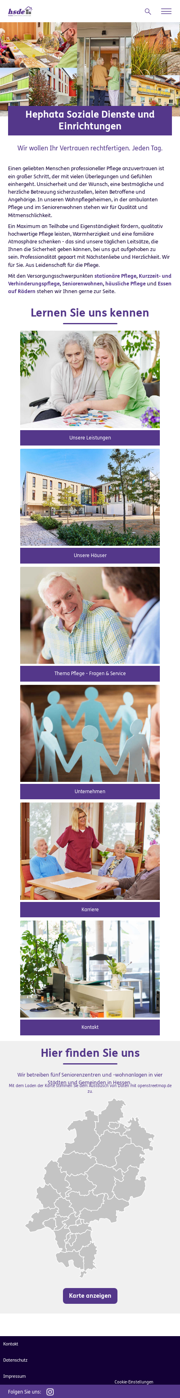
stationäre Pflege (115, 276)
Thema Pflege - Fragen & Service (90, 673)
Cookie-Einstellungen (134, 1382)
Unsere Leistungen (90, 438)
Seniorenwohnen (82, 284)
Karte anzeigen (90, 1295)
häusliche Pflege (125, 284)
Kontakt (90, 1027)
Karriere (90, 909)
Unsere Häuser (90, 555)
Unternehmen (90, 791)
